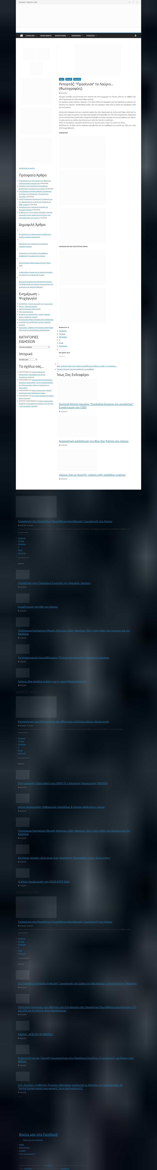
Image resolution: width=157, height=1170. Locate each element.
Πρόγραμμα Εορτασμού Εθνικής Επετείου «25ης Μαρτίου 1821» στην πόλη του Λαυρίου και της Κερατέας (74, 632)
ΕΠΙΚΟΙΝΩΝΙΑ (24, 1148)
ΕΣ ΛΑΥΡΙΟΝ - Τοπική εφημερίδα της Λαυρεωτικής (36, 304)
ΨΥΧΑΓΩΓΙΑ (90, 35)
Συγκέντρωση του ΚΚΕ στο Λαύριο (38, 606)
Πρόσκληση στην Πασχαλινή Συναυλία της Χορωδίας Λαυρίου (54, 583)
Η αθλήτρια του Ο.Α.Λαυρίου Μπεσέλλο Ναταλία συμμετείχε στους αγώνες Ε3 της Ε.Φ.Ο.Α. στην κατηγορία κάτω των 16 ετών (35, 215)
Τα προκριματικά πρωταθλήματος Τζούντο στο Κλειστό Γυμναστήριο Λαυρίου (63, 657)
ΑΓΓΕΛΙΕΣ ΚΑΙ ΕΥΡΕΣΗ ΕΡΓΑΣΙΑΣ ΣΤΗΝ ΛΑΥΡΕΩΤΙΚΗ (36, 320)
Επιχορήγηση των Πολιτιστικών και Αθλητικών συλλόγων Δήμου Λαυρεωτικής (63, 721)
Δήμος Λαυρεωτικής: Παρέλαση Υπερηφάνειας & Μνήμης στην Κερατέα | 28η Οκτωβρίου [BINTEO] (36, 403)
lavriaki (31, 525)
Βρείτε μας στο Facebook (38, 1134)
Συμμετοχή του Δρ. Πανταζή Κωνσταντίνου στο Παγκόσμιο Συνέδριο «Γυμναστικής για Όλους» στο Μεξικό (76, 1059)
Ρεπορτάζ (68, 79)
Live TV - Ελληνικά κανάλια (28, 306)
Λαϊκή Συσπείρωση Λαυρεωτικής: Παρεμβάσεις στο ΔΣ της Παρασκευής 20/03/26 (32, 374)
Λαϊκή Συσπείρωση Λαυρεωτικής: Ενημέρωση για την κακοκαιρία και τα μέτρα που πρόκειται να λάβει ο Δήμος (35, 201)
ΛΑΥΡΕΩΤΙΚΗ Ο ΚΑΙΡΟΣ (27, 168)
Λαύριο (61, 79)
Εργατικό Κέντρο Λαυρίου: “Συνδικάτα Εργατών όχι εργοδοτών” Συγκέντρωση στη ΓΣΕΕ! (96, 405)
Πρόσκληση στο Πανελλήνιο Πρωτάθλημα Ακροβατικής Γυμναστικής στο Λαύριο (65, 521)
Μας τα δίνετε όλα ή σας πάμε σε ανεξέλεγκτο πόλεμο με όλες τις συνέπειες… (97, 365)
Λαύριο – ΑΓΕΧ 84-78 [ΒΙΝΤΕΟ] (35, 1034)
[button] (35, 35)
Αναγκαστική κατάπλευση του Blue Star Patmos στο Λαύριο (93, 441)
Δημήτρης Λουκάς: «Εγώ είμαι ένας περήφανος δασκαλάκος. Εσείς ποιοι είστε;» (64, 857)
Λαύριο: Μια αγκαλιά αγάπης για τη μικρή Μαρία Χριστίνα (52, 681)
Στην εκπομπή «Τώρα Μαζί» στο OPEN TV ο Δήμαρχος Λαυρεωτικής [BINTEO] (63, 783)
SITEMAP (22, 1151)
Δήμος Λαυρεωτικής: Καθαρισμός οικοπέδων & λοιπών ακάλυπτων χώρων (61, 806)
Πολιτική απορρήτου (26, 312)
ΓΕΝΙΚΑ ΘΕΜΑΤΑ (46, 35)
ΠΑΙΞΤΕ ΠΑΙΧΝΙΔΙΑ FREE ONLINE (30, 309)
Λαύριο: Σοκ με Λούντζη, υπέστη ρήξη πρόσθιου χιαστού (92, 475)
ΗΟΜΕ (21, 1145)
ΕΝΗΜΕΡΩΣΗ (76, 35)
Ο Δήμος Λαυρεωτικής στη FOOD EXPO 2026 (44, 881)
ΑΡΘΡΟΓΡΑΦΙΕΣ (60, 35)
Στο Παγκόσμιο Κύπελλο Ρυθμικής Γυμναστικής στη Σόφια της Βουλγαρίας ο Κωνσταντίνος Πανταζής (35, 194)
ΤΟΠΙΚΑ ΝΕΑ (30, 35)
